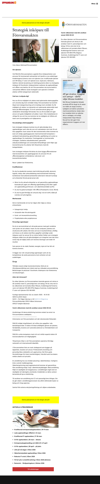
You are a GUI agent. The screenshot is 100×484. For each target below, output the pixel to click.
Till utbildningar (33, 469)
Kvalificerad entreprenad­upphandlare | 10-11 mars (31, 429)
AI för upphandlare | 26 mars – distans (27, 440)
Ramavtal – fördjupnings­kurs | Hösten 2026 (29, 463)
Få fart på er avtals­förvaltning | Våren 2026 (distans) (32, 460)
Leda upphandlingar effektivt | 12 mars (27, 433)
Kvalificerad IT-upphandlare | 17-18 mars (28, 436)
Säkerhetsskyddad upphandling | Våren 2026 (29, 453)
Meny (94, 3)
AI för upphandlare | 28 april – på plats (27, 446)
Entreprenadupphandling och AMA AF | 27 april (30, 443)
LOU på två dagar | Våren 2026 (24, 450)
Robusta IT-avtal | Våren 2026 (24, 456)
